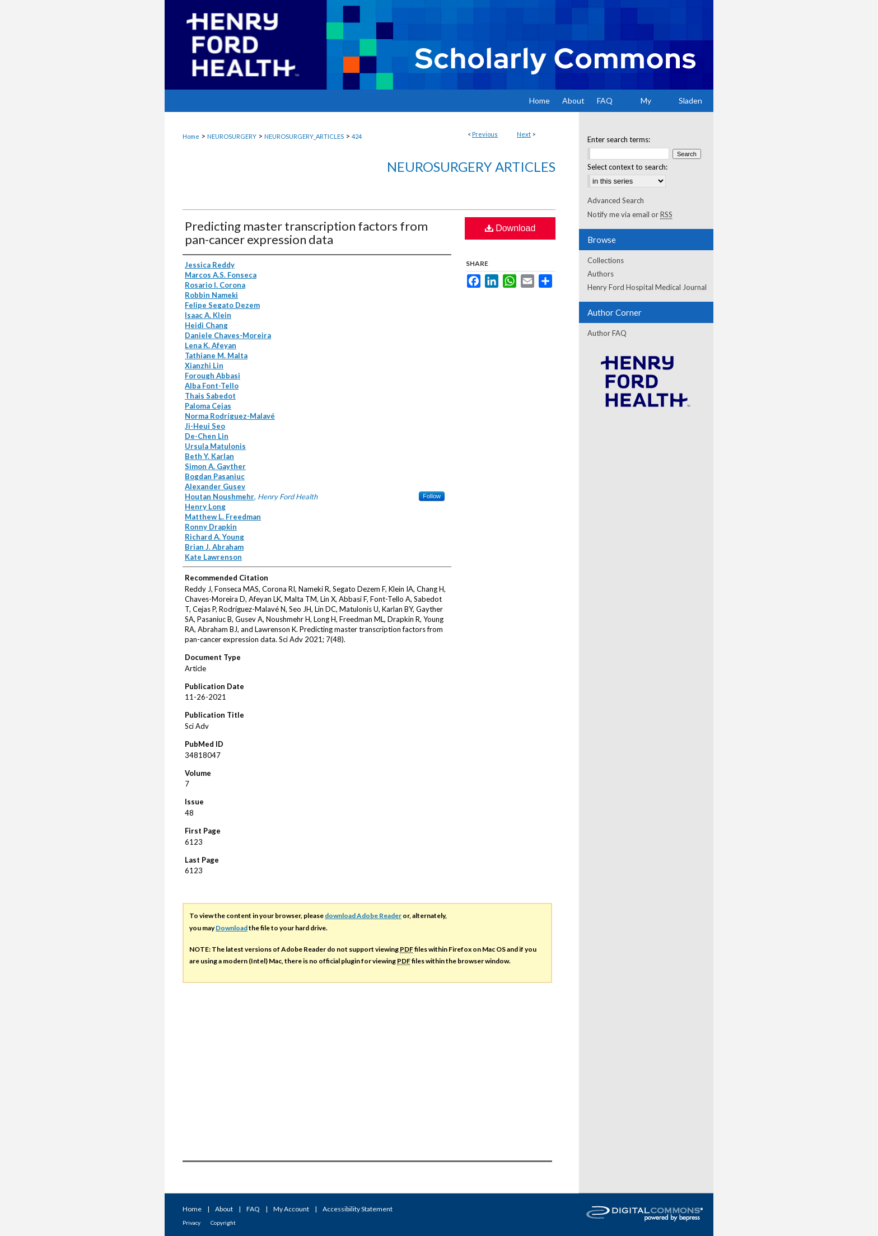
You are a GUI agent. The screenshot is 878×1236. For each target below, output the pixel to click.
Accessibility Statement (358, 1209)
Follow (432, 496)
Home (191, 136)
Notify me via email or (629, 214)
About (224, 1209)
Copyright (223, 1222)
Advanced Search (615, 200)
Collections (605, 260)
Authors (600, 273)
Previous (485, 134)
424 (357, 136)
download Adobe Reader (363, 915)
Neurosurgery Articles (471, 166)
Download (510, 228)
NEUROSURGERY (231, 136)
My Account (291, 1209)
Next (524, 134)
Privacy (191, 1222)
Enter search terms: (618, 139)
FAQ (253, 1209)
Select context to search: (627, 166)
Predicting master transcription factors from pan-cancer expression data (306, 232)
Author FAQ (607, 333)
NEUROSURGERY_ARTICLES (304, 136)
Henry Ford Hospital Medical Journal (647, 287)
